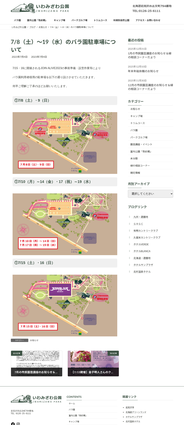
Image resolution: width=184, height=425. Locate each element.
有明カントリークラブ (145, 230)
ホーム (72, 403)
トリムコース (137, 123)
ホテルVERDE (141, 244)
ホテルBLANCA (141, 251)
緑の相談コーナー (140, 165)
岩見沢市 (130, 407)
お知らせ (34, 340)
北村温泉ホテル (142, 271)
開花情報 (135, 172)
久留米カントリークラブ (146, 237)
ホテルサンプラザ (143, 264)
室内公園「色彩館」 (141, 151)
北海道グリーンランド (136, 412)
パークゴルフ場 (138, 137)
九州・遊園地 (140, 216)
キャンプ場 (136, 116)
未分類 (134, 158)
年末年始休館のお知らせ (143, 71)
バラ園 (134, 130)
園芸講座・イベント (141, 144)
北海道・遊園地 (142, 257)
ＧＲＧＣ (138, 223)
